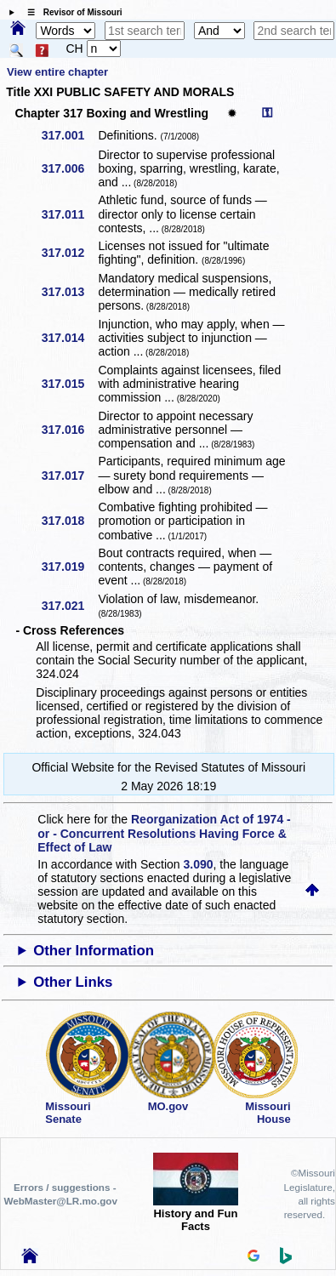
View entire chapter (57, 72)
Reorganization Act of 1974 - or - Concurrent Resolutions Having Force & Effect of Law (163, 832)
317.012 (69, 252)
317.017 (69, 475)
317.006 (69, 168)
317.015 (69, 383)
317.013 (69, 292)
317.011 (69, 214)
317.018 (69, 520)
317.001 (69, 135)
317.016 (69, 429)
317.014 (69, 338)
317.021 (69, 605)
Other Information (93, 951)
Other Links (72, 982)
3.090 (199, 864)
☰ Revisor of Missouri (70, 12)
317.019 (69, 566)
